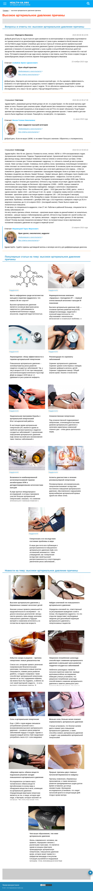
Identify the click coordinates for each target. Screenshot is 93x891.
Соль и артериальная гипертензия (24, 719)
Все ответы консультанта (28, 74)
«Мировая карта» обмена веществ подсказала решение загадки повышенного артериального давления (26, 774)
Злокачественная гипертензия (62, 416)
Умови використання (10, 885)
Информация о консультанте (30, 71)
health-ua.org (22, 3)
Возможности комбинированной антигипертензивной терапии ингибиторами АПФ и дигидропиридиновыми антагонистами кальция (26, 482)
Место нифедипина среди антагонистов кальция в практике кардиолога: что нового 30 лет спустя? (26, 297)
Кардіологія (13, 290)
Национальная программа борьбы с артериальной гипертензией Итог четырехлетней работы (25, 418)
